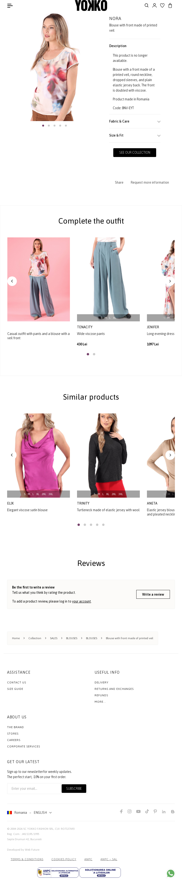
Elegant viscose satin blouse (27, 510)
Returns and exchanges (114, 688)
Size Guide (15, 688)
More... (100, 701)
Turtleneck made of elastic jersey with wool (108, 510)
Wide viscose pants (91, 333)
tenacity (85, 327)
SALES (53, 638)
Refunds (101, 695)
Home (16, 638)
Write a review (153, 594)
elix (10, 503)
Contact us (16, 682)
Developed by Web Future (23, 849)
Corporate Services (23, 746)
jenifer (153, 327)
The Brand (15, 727)
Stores (12, 733)
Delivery (102, 682)
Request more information (150, 182)
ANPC (88, 859)
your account (81, 601)
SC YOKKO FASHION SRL (38, 828)
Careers (13, 739)
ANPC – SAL (108, 859)
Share (119, 182)
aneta (152, 503)
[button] (43, 126)
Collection (34, 638)
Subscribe (74, 788)
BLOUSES (71, 638)
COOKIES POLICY (63, 859)
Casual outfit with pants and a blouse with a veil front (38, 336)
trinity (83, 503)
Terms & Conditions (27, 859)
